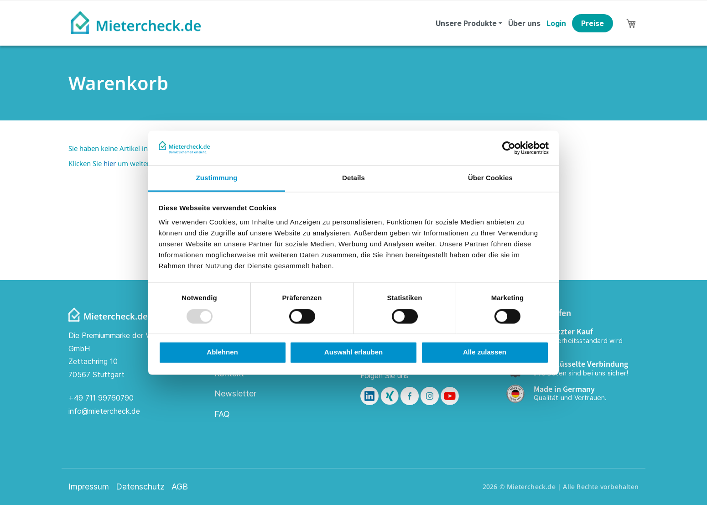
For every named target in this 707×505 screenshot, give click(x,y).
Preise (592, 23)
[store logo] (136, 22)
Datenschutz (140, 486)
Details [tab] (353, 178)
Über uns (524, 23)
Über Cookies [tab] (490, 178)
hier (110, 163)
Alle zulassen (484, 352)
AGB (180, 486)
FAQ (222, 414)
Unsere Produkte (466, 23)
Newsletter (235, 393)
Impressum (88, 486)
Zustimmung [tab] (217, 178)
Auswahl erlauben (353, 352)
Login (556, 23)
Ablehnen (222, 352)
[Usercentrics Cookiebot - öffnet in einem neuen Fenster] (509, 148)
